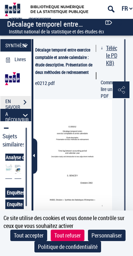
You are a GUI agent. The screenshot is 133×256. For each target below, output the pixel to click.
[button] (120, 90)
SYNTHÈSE (17, 45)
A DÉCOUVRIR (17, 115)
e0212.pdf (45, 83)
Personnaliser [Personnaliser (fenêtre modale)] (107, 235)
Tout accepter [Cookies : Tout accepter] (29, 235)
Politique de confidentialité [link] (68, 247)
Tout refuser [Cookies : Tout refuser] (67, 235)
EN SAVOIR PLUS (18, 103)
